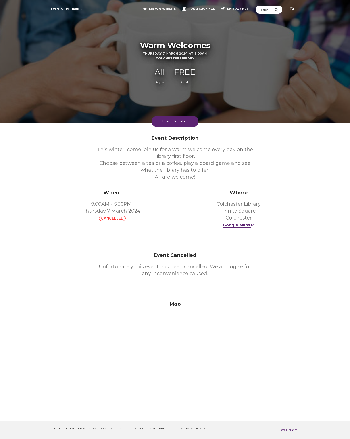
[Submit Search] (278, 10)
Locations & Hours (81, 428)
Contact (123, 428)
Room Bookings (192, 428)
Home (57, 428)
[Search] (265, 10)
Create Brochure (161, 428)
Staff (139, 428)
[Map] (175, 355)
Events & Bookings (66, 9)
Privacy (106, 428)
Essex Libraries (288, 429)
